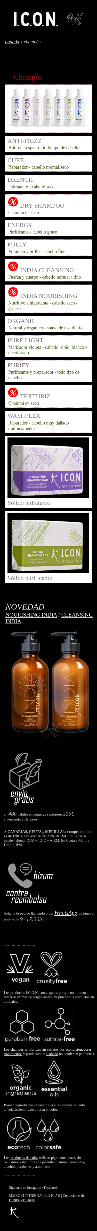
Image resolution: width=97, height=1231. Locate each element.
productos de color (24, 1158)
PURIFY (18, 365)
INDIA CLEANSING (47, 270)
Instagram (34, 1188)
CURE (15, 160)
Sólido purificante (48, 574)
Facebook (51, 1188)
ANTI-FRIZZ (24, 140)
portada (12, 42)
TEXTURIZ (34, 396)
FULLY (17, 244)
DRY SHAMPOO (42, 205)
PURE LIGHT (25, 340)
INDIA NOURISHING (48, 295)
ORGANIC (21, 320)
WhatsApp (65, 913)
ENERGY (20, 225)
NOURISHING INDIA (31, 615)
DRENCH (20, 179)
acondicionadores (79, 1049)
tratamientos (13, 1054)
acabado (52, 1054)
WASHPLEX (24, 415)
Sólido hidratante (48, 499)
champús (16, 1049)
